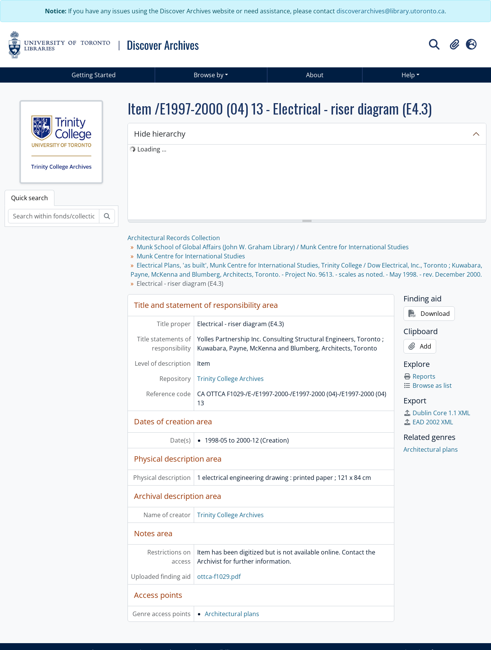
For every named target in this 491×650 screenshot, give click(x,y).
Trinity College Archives (230, 378)
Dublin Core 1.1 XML (436, 413)
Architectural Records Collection (174, 238)
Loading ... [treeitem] (151, 149)
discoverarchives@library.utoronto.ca (390, 11)
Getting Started (94, 75)
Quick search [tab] (29, 198)
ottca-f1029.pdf (219, 576)
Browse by (208, 75)
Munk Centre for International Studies (191, 256)
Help (408, 75)
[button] (454, 44)
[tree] (307, 183)
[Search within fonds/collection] (53, 216)
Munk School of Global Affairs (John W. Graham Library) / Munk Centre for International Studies (273, 247)
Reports (419, 376)
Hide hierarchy (159, 134)
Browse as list (427, 385)
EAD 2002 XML (428, 422)
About (315, 75)
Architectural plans (232, 614)
